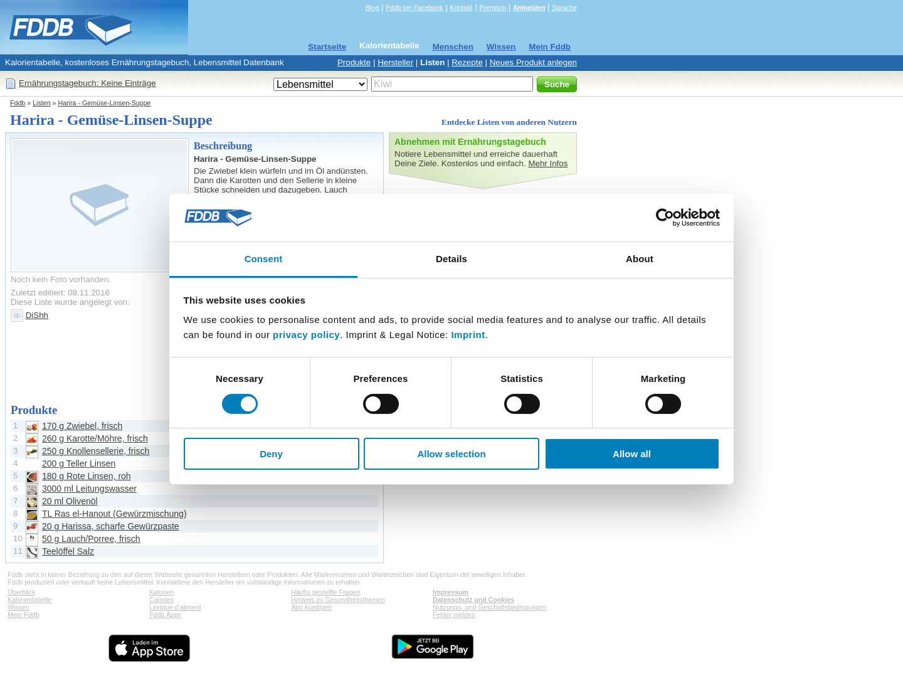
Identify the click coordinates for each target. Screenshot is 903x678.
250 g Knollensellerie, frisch (95, 451)
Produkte (354, 62)
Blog (372, 7)
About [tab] (639, 258)
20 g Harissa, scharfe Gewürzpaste (110, 526)
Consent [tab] (264, 258)
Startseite (327, 46)
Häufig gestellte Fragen (325, 592)
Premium (492, 7)
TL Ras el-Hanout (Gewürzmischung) (114, 514)
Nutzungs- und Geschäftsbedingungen (490, 607)
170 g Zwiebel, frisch (82, 426)
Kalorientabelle (389, 45)
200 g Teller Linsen (78, 463)
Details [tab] (451, 258)
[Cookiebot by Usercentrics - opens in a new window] (665, 217)
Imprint (468, 334)
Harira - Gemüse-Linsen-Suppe (104, 103)
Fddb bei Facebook (414, 7)
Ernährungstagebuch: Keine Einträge (87, 83)
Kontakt (461, 7)
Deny (271, 453)
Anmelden (529, 7)
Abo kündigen (311, 607)
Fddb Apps (165, 614)
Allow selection (451, 453)
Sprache (564, 7)
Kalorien (161, 592)
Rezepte (467, 62)
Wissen (501, 46)
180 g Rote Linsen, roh (86, 476)
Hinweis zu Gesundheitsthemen (338, 599)
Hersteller (395, 62)
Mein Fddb (550, 46)
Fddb (17, 103)
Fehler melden (454, 614)
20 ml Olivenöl (70, 501)
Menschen (453, 46)
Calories (161, 599)
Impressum (450, 592)
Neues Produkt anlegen (533, 62)
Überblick (21, 592)
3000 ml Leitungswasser (89, 489)
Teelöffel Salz (68, 551)
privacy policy (306, 334)
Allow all (632, 453)
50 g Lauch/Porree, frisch (91, 539)
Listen (432, 62)
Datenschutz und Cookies (473, 599)
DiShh (37, 315)
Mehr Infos (548, 163)
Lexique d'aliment (175, 607)
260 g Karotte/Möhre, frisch (95, 438)
